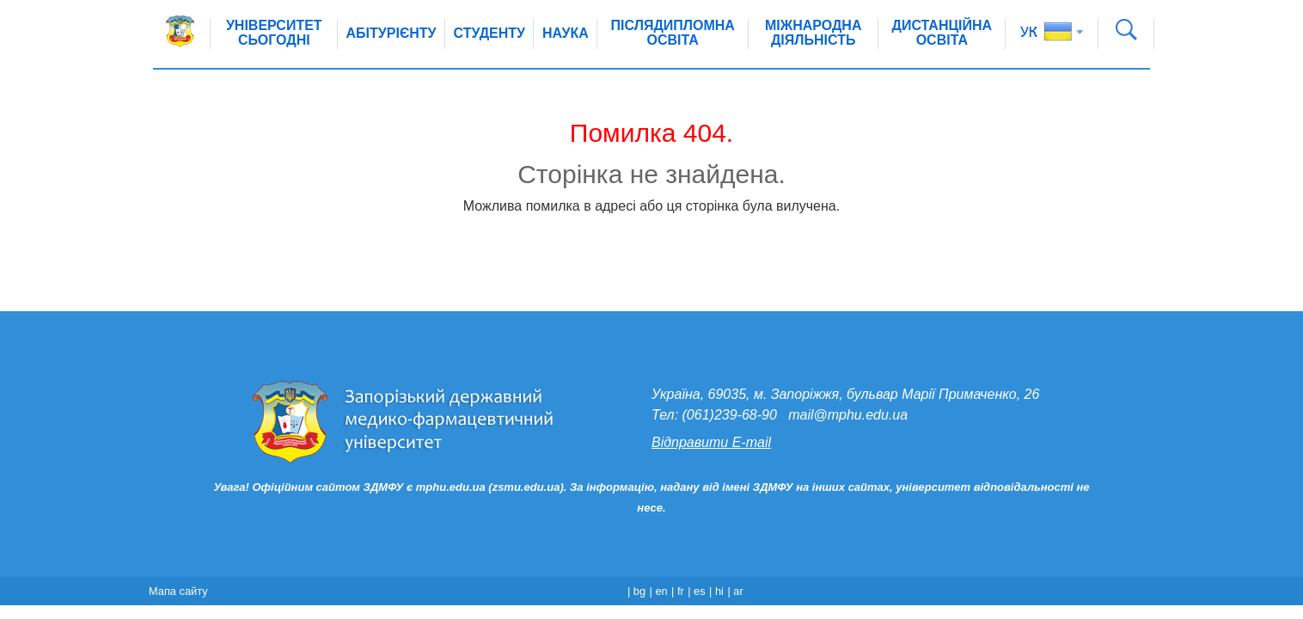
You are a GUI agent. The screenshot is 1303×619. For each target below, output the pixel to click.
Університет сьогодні (274, 33)
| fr (677, 591)
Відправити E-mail (711, 442)
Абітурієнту (391, 33)
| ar (735, 591)
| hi (716, 591)
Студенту (489, 33)
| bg (636, 591)
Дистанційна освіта (942, 33)
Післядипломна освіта (673, 33)
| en (659, 591)
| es (696, 591)
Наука (565, 33)
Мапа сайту (178, 591)
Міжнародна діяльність (813, 33)
